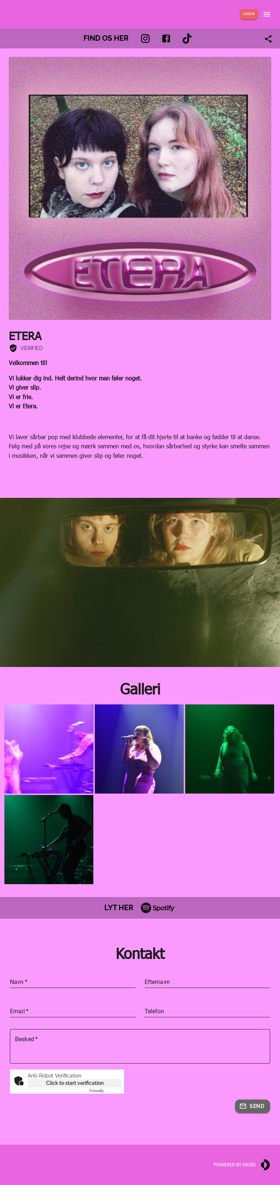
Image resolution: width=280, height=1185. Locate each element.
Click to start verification (75, 1083)
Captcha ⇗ (105, 1091)
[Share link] (268, 39)
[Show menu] (267, 14)
